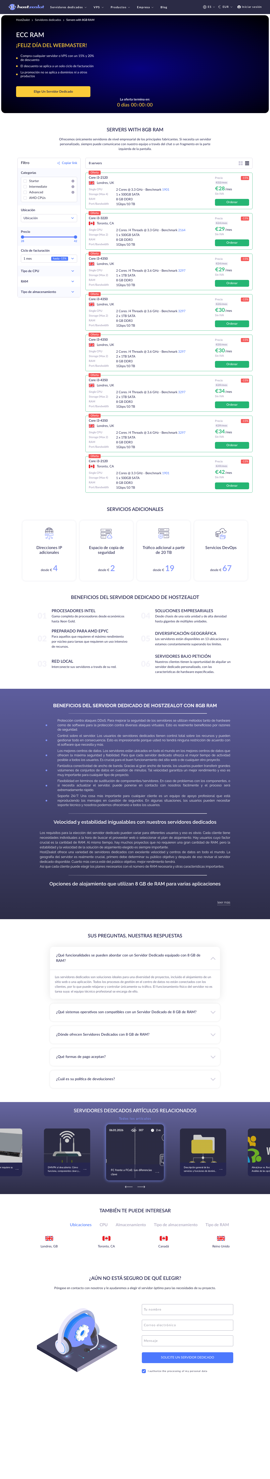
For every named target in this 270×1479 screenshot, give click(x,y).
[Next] (141, 1187)
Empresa (145, 7)
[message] (187, 1340)
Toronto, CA (106, 1246)
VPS (99, 7)
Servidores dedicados (69, 7)
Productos (121, 7)
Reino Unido (221, 1246)
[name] (187, 1309)
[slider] (22, 237)
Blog (164, 7)
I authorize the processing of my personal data (174, 1371)
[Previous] (129, 1187)
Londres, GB (49, 1246)
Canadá (163, 1246)
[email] (187, 1325)
